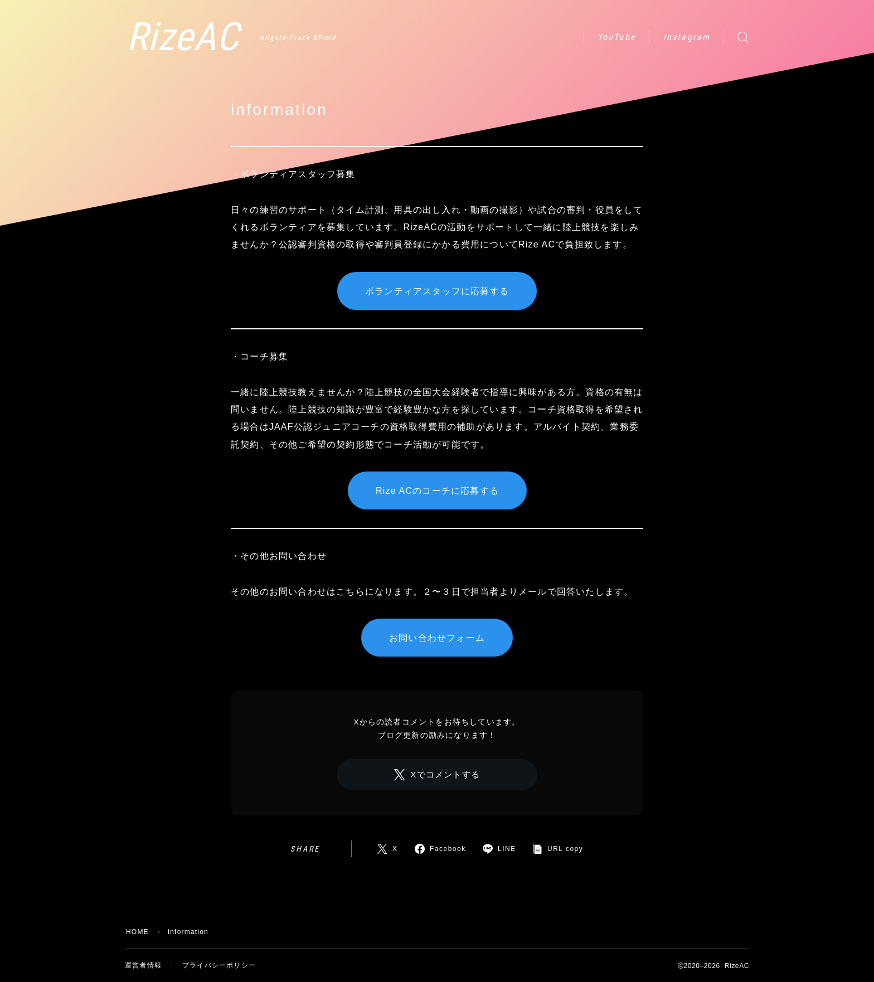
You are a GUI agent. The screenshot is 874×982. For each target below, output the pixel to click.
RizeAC (183, 37)
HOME (137, 932)
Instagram (686, 37)
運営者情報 (143, 965)
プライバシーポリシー (219, 965)
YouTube (617, 37)
